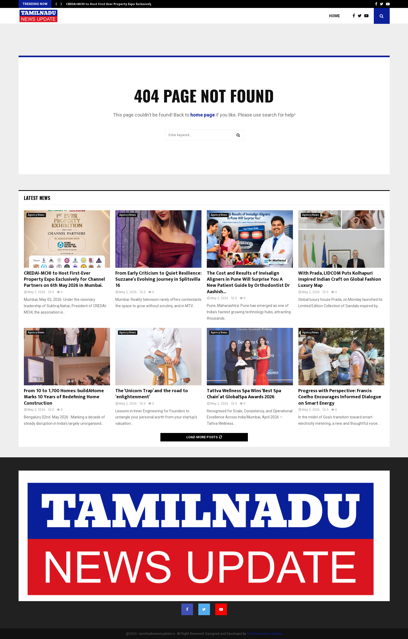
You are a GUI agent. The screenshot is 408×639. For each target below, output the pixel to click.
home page (202, 115)
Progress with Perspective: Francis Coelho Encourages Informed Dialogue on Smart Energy (339, 397)
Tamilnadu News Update (264, 634)
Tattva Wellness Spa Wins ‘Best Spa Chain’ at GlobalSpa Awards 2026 (244, 394)
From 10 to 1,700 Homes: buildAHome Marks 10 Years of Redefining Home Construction (64, 397)
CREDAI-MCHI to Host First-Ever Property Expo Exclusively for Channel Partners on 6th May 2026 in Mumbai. (64, 279)
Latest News (37, 197)
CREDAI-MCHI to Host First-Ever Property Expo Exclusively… (110, 4)
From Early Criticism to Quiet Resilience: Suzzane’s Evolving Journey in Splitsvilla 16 (158, 279)
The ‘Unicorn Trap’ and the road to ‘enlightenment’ (151, 394)
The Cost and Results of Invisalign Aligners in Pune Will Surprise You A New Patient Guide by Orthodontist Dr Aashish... (248, 282)
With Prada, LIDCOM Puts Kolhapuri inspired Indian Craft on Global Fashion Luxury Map (339, 279)
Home (334, 16)
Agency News (36, 214)
